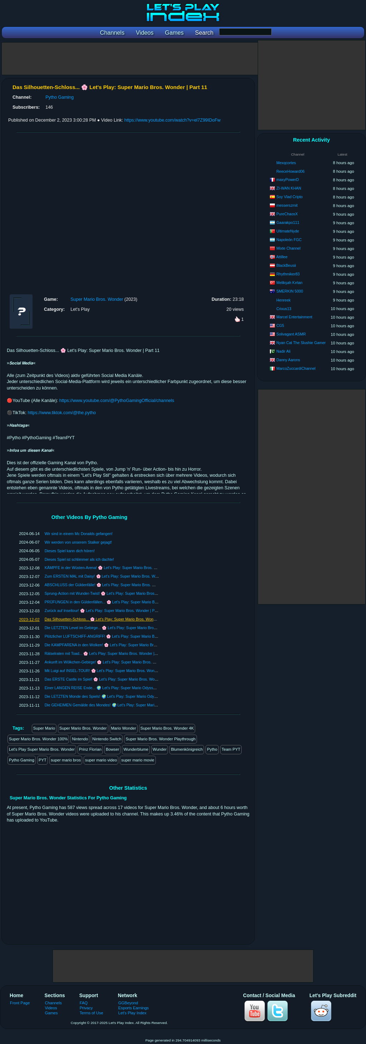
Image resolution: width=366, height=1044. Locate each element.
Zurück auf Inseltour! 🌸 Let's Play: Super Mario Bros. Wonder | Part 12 (104, 610)
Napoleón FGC (289, 239)
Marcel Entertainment (294, 317)
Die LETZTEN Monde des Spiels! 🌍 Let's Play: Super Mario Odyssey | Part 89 (111, 696)
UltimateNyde (287, 231)
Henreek (283, 300)
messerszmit (286, 205)
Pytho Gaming (59, 97)
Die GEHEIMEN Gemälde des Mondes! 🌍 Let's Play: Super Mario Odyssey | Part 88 (116, 705)
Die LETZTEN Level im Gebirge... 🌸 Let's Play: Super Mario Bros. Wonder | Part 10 (115, 628)
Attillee (282, 257)
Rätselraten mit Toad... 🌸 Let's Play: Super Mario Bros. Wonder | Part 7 (105, 653)
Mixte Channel (288, 248)
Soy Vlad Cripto (289, 197)
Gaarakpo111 (287, 222)
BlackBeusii (286, 265)
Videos (51, 1008)
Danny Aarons (288, 360)
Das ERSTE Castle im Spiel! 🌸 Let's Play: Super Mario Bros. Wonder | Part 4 (110, 679)
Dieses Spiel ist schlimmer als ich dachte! (79, 559)
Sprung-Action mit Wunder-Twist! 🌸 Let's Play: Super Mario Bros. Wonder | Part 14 (115, 593)
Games (51, 1013)
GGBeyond (128, 1003)
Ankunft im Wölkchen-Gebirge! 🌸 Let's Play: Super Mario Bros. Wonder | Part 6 (112, 662)
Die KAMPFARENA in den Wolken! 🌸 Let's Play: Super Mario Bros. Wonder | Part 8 (115, 645)
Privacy (86, 1008)
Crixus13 (283, 309)
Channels (53, 1003)
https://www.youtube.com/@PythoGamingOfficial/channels (116, 400)
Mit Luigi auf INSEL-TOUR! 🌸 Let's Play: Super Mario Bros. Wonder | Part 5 (109, 670)
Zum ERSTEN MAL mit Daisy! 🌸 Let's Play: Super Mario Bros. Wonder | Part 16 (112, 576)
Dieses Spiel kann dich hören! (70, 551)
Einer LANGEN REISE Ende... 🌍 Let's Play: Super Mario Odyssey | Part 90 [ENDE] (115, 688)
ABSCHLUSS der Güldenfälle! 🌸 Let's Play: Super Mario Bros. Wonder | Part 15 (112, 585)
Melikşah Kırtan (289, 282)
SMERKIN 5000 (289, 291)
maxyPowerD (287, 179)
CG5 (280, 325)
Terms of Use (91, 1013)
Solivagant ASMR (291, 334)
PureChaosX (287, 214)
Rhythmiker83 (288, 274)
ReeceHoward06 (290, 171)
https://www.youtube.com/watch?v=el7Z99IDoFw (172, 120)
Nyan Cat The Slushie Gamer (301, 342)
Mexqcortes (286, 163)
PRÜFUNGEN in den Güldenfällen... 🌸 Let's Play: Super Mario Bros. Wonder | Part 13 (118, 602)
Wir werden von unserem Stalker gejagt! (78, 542)
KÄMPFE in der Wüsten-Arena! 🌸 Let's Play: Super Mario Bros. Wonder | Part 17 (113, 567)
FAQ (84, 1003)
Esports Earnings (133, 1008)
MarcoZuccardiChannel (296, 368)
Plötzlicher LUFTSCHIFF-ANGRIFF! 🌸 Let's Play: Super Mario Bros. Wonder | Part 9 (116, 636)
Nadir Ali (283, 351)
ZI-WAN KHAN (288, 188)
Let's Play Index (132, 1013)
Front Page (20, 1003)
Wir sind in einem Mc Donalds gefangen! (79, 533)
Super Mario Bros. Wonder (96, 299)
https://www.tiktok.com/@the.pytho (62, 412)
